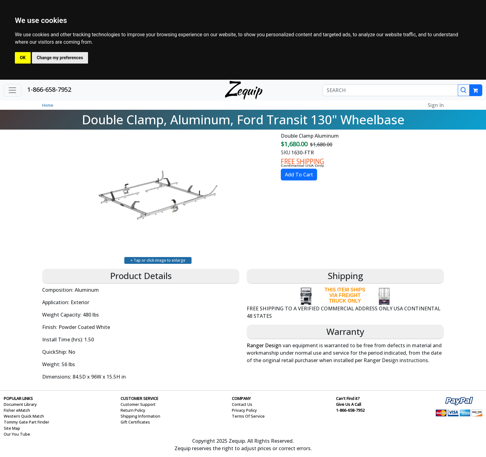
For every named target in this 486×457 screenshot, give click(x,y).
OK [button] (23, 57)
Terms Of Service (248, 416)
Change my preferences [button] (60, 57)
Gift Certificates (135, 422)
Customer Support (138, 404)
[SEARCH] (390, 90)
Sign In (436, 105)
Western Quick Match (24, 416)
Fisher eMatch (17, 410)
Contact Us (242, 404)
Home (47, 105)
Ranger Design (264, 345)
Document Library (20, 404)
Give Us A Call (348, 404)
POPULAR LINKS (18, 398)
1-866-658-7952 (49, 89)
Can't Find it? (348, 398)
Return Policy (133, 410)
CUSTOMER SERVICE (139, 398)
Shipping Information (140, 416)
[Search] (464, 90)
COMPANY (241, 398)
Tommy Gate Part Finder (26, 422)
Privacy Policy (244, 410)
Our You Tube (17, 434)
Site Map (12, 428)
